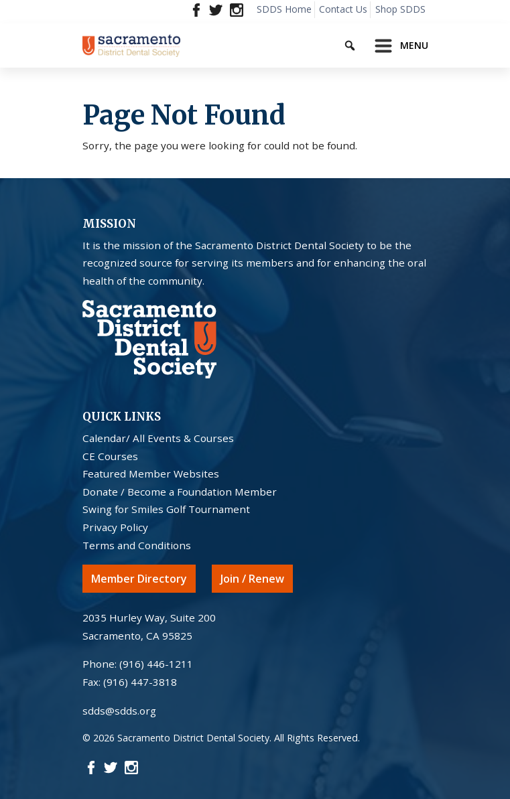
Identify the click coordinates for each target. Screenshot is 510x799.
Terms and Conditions (136, 545)
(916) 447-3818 (140, 681)
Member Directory (139, 578)
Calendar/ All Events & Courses (158, 438)
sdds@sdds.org (119, 710)
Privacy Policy (115, 527)
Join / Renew (252, 578)
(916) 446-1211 (156, 663)
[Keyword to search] (361, 43)
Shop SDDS (400, 9)
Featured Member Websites (150, 473)
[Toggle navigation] (397, 45)
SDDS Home (284, 9)
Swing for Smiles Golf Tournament (166, 509)
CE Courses (110, 456)
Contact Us (343, 9)
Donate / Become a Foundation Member (179, 491)
